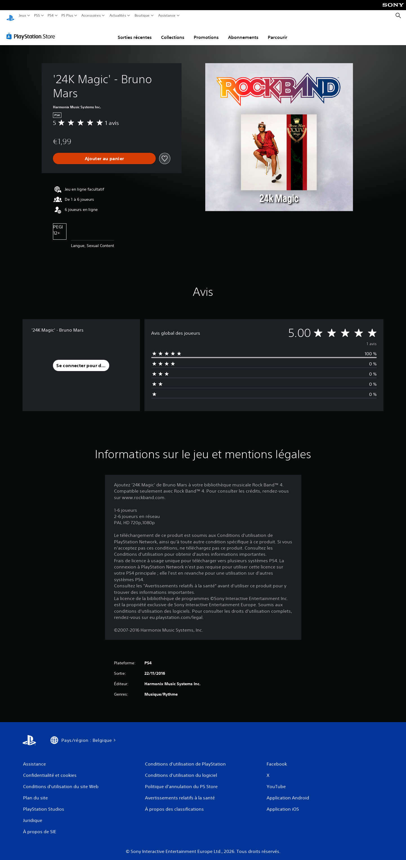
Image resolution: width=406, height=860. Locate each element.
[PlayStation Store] (32, 30)
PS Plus (67, 15)
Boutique (142, 15)
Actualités (118, 15)
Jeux (22, 15)
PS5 (37, 15)
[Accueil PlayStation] (10, 15)
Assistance (167, 15)
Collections (172, 32)
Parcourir (277, 32)
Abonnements (243, 32)
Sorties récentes (135, 32)
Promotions (206, 32)
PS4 (50, 15)
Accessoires (91, 15)
